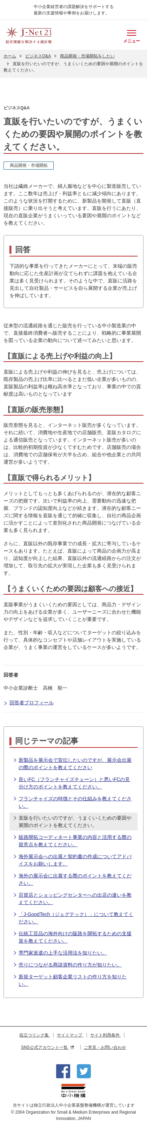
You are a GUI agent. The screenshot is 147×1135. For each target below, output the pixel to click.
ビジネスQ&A (38, 56)
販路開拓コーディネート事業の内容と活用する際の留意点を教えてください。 (72, 840)
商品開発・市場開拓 (29, 165)
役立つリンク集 (34, 1035)
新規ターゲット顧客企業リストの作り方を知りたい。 (70, 980)
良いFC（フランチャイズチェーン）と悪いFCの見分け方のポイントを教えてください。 (71, 782)
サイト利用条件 (105, 1035)
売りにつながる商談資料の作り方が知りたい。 (67, 965)
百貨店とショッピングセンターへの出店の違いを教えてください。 (72, 898)
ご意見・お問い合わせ (105, 1047)
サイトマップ (70, 1035)
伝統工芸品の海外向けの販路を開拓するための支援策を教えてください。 (72, 937)
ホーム (10, 56)
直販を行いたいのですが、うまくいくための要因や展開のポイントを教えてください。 (72, 821)
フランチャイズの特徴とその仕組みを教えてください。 (72, 802)
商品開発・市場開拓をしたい (87, 56)
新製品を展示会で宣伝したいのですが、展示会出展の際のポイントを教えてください (72, 763)
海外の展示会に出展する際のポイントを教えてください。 (72, 879)
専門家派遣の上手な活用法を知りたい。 (60, 953)
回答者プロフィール (29, 703)
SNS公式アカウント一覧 (47, 1047)
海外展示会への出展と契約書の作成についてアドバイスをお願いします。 (72, 860)
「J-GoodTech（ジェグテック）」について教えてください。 (73, 917)
